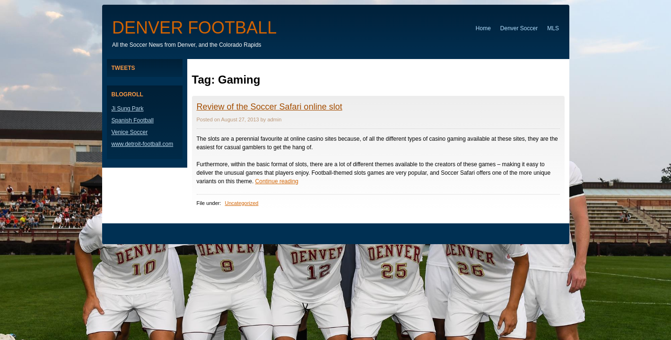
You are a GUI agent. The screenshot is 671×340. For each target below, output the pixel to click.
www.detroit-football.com (143, 144)
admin (274, 119)
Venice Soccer (130, 132)
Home (483, 28)
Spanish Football (133, 120)
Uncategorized (242, 203)
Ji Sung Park (128, 108)
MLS (553, 28)
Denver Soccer (519, 28)
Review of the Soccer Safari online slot (269, 106)
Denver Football (194, 27)
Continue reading (276, 181)
